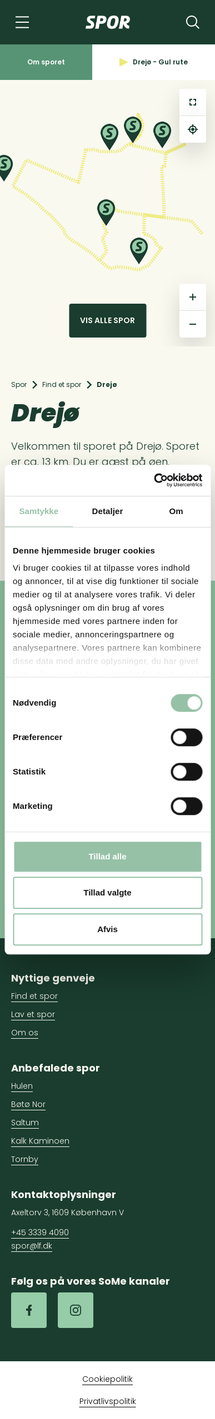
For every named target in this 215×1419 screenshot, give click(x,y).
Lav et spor (33, 1014)
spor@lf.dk (31, 1245)
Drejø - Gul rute (153, 62)
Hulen (22, 1085)
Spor (19, 384)
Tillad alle (107, 856)
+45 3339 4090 (40, 1232)
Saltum (25, 1122)
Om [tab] (176, 511)
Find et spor (61, 384)
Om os (24, 1032)
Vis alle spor (107, 320)
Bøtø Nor (28, 1104)
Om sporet (46, 62)
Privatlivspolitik (107, 1401)
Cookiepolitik (107, 1379)
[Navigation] (22, 22)
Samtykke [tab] (38, 511)
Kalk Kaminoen (40, 1140)
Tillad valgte (107, 892)
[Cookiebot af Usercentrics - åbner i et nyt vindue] (154, 480)
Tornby (24, 1159)
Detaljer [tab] (107, 511)
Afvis (107, 929)
